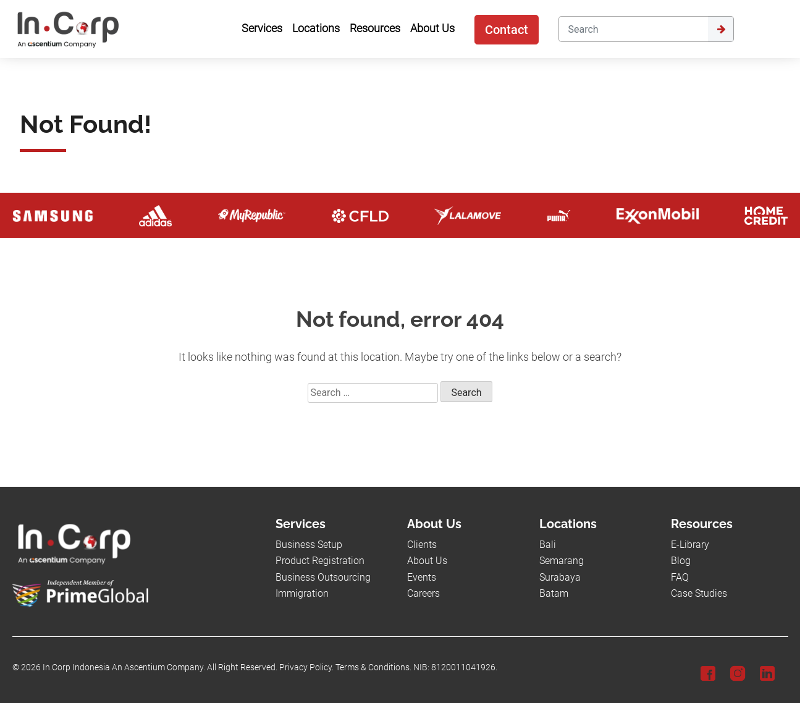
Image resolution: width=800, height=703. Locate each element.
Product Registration (320, 560)
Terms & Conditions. (373, 667)
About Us (427, 560)
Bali (547, 544)
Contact (506, 29)
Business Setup (309, 544)
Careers (423, 593)
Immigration (302, 593)
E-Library (690, 544)
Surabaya (560, 577)
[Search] (633, 29)
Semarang (561, 560)
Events (421, 577)
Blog (681, 560)
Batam (553, 593)
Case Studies (699, 593)
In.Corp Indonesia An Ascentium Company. (124, 667)
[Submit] (721, 29)
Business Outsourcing (323, 577)
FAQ (680, 577)
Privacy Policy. (306, 667)
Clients (422, 544)
